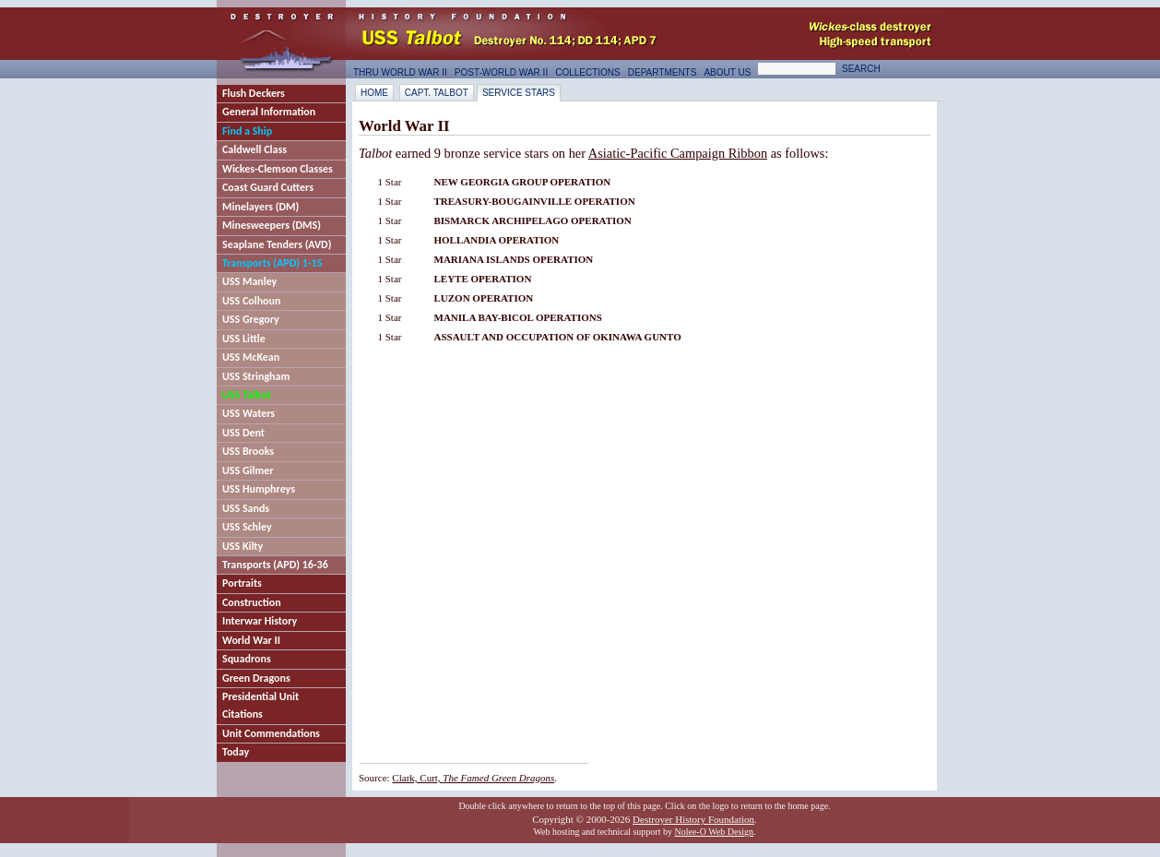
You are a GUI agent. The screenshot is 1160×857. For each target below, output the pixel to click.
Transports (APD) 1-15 (272, 262)
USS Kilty (242, 546)
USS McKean (250, 357)
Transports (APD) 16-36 (275, 564)
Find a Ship (247, 131)
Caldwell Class (254, 149)
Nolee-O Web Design (713, 832)
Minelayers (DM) (260, 206)
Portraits (242, 583)
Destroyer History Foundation (693, 819)
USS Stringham (256, 376)
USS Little (244, 338)
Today (235, 751)
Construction (251, 602)
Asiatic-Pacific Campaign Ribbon (677, 153)
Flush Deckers (253, 93)
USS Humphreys (258, 488)
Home (374, 93)
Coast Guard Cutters (268, 187)
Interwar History (259, 620)
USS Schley (247, 526)
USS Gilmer (248, 470)
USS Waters (248, 413)
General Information (268, 111)
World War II (251, 640)
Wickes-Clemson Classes (277, 168)
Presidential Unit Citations (260, 705)
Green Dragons (256, 678)
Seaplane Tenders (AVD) (276, 244)
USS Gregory (250, 319)
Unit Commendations (271, 733)
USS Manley (249, 281)
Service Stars (518, 93)
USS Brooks (248, 451)
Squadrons (246, 658)
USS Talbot (246, 394)
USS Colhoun (251, 300)
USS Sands (245, 508)
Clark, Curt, (473, 777)
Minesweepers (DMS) (271, 225)
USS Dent (243, 432)
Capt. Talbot (436, 93)
